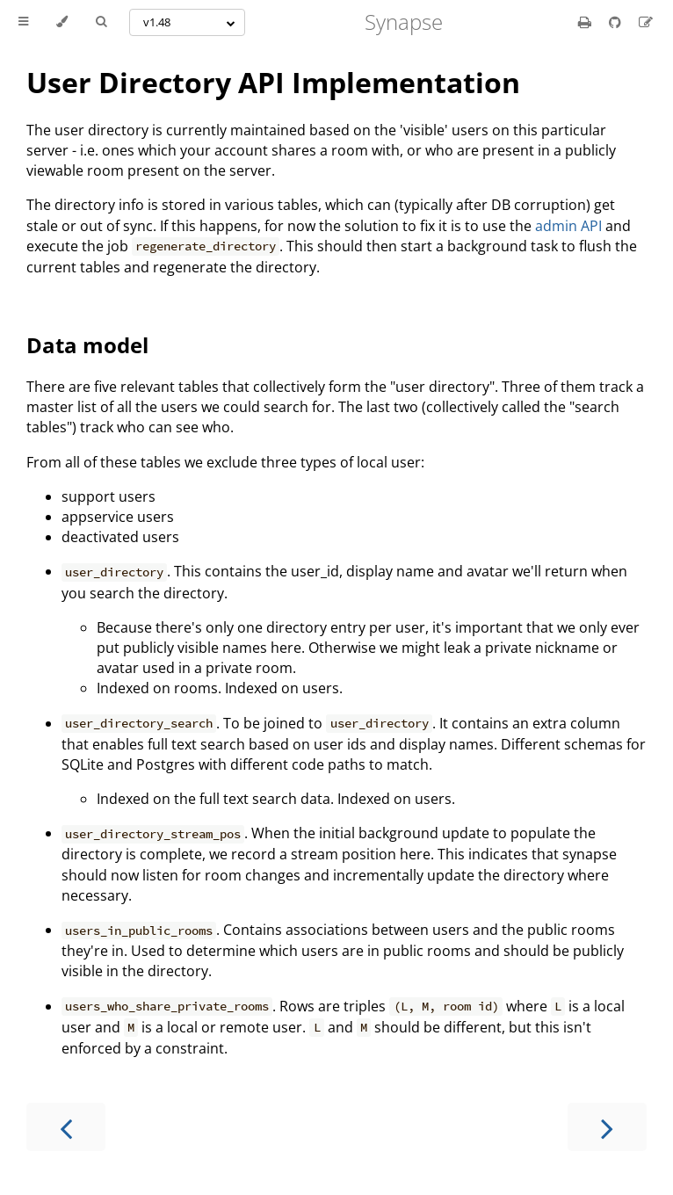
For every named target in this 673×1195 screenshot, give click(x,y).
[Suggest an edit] (646, 22)
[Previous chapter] (65, 1127)
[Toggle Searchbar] (101, 22)
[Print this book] (586, 22)
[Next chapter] (607, 1127)
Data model (87, 344)
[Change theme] (62, 22)
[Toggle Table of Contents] (23, 22)
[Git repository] (617, 22)
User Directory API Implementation (273, 82)
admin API (568, 225)
